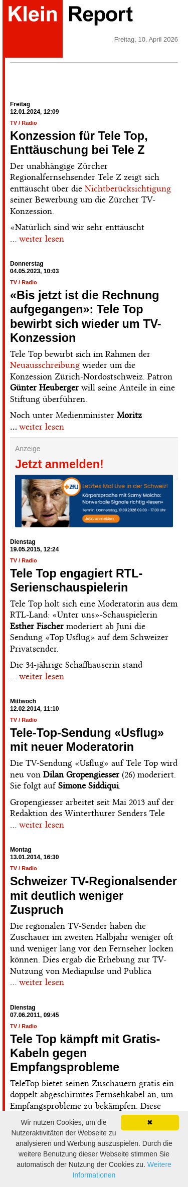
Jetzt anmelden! (59, 464)
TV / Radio (23, 123)
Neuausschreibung (45, 365)
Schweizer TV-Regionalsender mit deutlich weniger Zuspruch (93, 895)
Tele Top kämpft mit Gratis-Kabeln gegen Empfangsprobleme (85, 1053)
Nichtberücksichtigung (128, 188)
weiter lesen (41, 239)
